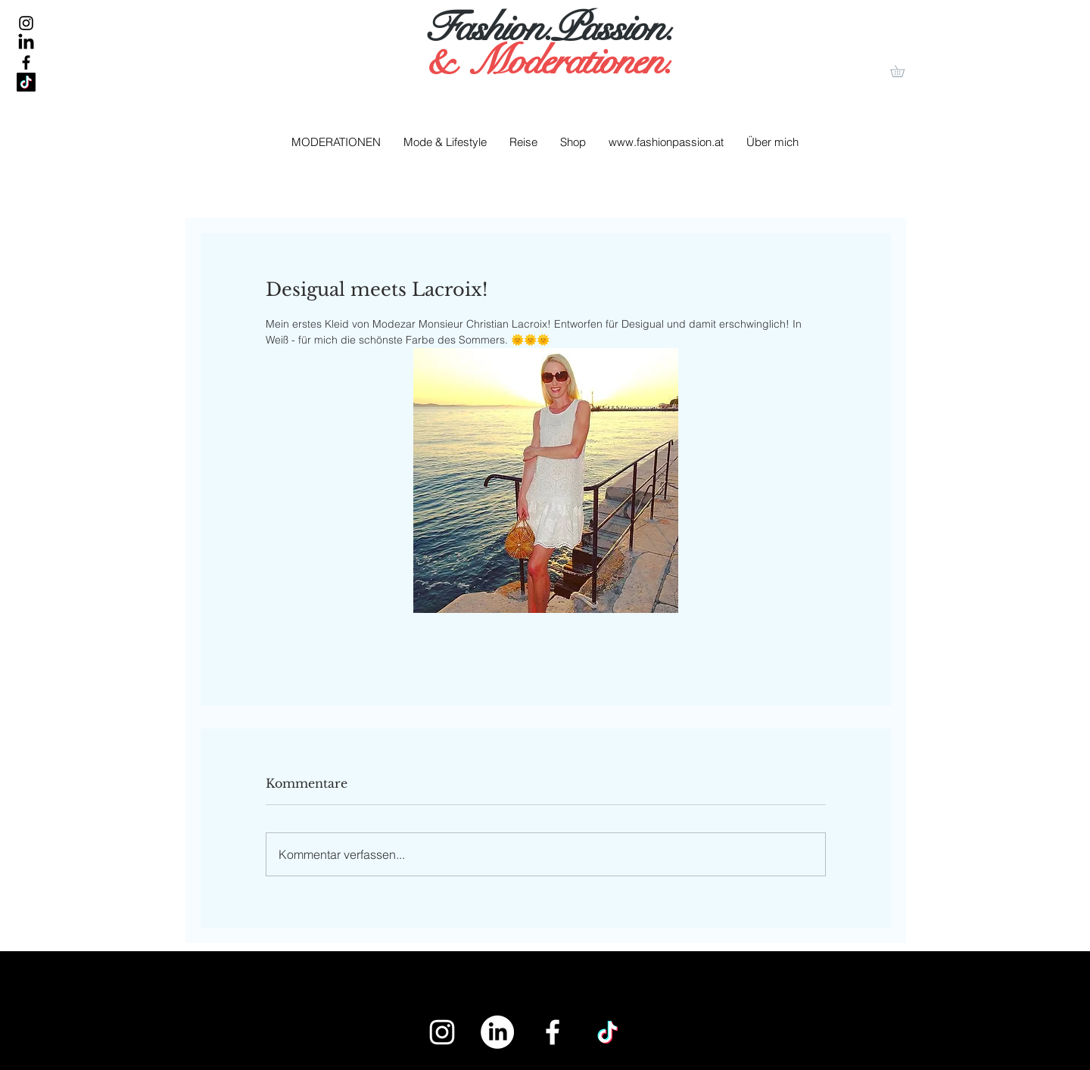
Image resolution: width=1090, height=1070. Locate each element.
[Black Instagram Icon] (26, 23)
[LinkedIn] (26, 42)
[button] (903, 71)
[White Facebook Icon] (552, 1032)
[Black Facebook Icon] (26, 62)
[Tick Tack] (26, 82)
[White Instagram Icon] (442, 1032)
